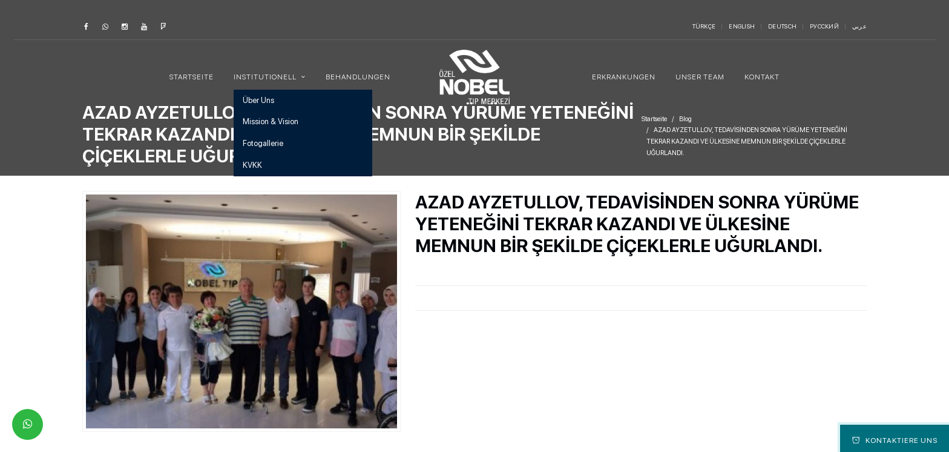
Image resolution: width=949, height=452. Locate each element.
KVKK (252, 165)
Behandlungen (358, 77)
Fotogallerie (263, 143)
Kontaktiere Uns (895, 440)
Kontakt (762, 77)
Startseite (191, 77)
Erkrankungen (623, 77)
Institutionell (266, 77)
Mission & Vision (270, 121)
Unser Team (699, 77)
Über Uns (258, 100)
